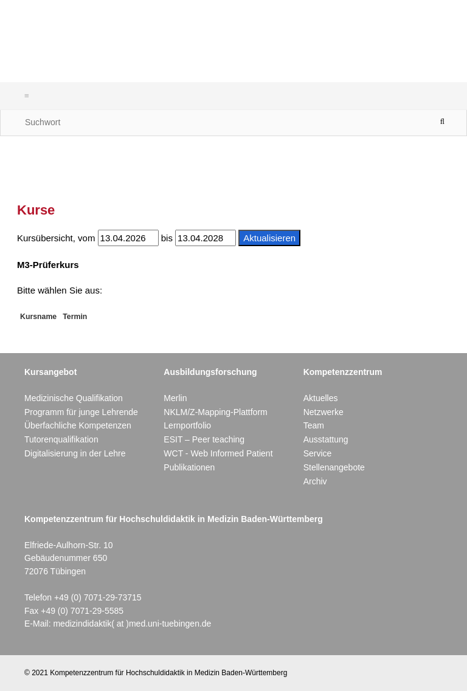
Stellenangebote (334, 467)
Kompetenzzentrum (342, 372)
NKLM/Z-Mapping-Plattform (215, 412)
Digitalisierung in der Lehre (75, 453)
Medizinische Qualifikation (73, 398)
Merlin (175, 398)
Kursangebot (50, 372)
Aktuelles (320, 398)
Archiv (315, 481)
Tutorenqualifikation (61, 439)
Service (317, 453)
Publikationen (189, 467)
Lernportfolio (187, 425)
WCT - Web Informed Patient (218, 453)
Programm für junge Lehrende (81, 412)
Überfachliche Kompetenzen (77, 425)
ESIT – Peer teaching (204, 439)
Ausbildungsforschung (210, 372)
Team (313, 425)
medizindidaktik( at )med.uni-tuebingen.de (132, 623)
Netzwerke (323, 412)
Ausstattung (325, 439)
